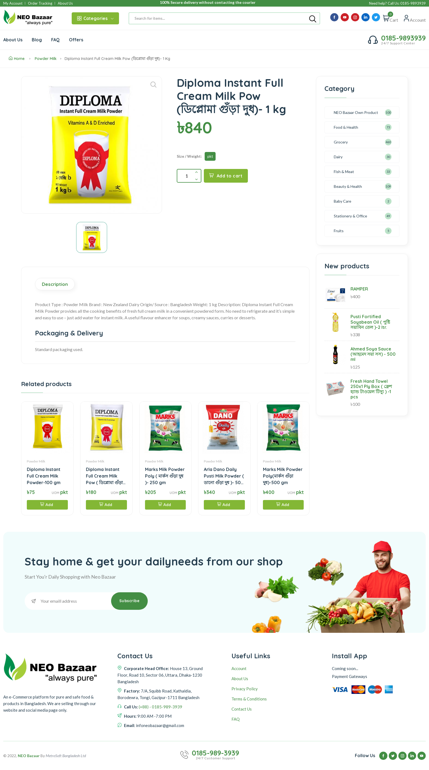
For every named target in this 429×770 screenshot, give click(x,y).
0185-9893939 (403, 37)
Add (46, 504)
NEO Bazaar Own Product (356, 112)
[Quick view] (414, 18)
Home (17, 58)
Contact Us (241, 708)
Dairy (338, 156)
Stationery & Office (350, 216)
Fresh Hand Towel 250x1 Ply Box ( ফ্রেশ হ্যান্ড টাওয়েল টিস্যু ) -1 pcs (371, 389)
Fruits (339, 230)
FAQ (55, 39)
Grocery (341, 142)
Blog (37, 39)
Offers (76, 39)
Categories (95, 18)
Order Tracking (40, 3)
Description (55, 284)
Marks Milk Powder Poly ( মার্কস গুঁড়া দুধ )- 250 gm (165, 476)
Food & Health (346, 127)
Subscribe (129, 600)
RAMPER (359, 289)
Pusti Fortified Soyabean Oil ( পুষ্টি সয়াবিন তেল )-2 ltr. (370, 322)
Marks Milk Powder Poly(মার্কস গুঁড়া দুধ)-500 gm (283, 476)
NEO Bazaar (29, 755)
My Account (12, 3)
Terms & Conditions (249, 698)
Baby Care (342, 201)
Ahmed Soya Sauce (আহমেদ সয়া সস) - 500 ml (373, 354)
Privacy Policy (244, 688)
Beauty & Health (348, 186)
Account (239, 668)
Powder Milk (46, 58)
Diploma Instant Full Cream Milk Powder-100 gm (43, 476)
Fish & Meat (344, 171)
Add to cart (225, 176)
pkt (210, 156)
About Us (65, 3)
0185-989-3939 (215, 752)
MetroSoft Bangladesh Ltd (66, 755)
